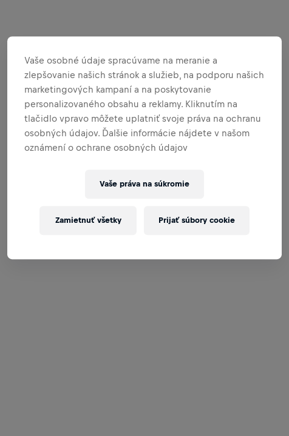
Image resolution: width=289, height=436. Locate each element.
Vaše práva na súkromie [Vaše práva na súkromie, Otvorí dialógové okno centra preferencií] (144, 183)
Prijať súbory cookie (196, 220)
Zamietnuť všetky (88, 220)
